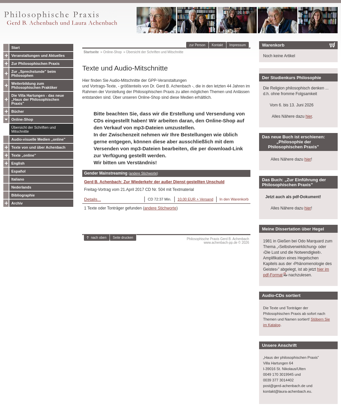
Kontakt (217, 45)
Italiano (17, 179)
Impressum (237, 45)
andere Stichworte (143, 173)
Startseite (91, 52)
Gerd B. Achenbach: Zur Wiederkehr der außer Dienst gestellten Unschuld (154, 182)
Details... (92, 199)
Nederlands (21, 187)
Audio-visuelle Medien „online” (38, 139)
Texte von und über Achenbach (38, 147)
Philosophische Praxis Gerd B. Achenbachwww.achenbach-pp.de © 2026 (218, 240)
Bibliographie (23, 195)
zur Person (197, 45)
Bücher (17, 111)
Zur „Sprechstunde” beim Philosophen (33, 73)
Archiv (17, 203)
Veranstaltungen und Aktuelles (38, 56)
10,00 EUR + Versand (195, 199)
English (18, 163)
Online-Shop (22, 119)
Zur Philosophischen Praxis (35, 64)
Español (18, 171)
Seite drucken (123, 237)
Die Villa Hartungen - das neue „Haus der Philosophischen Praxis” (37, 99)
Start (15, 48)
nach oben (99, 237)
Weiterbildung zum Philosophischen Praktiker (34, 85)
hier (308, 116)
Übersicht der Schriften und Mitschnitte (33, 129)
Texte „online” (23, 155)
